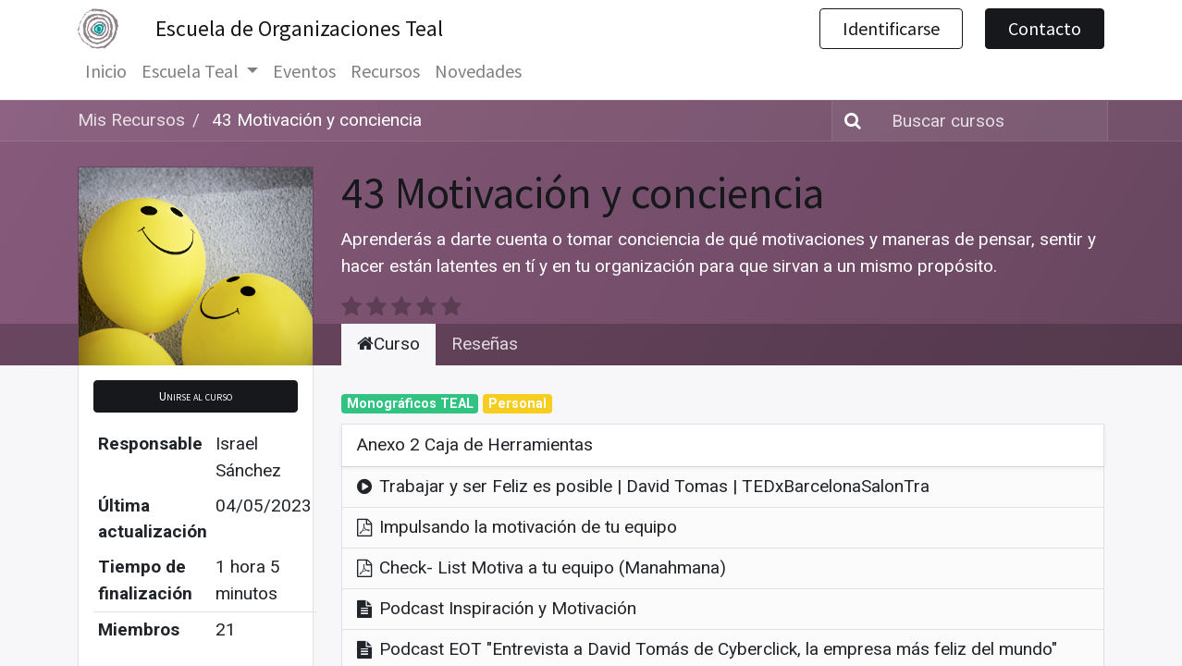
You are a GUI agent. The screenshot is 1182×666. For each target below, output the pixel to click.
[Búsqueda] (849, 121)
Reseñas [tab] (484, 343)
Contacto (1044, 28)
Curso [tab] (388, 343)
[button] (195, 396)
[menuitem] (106, 71)
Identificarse (891, 28)
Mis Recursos (131, 119)
